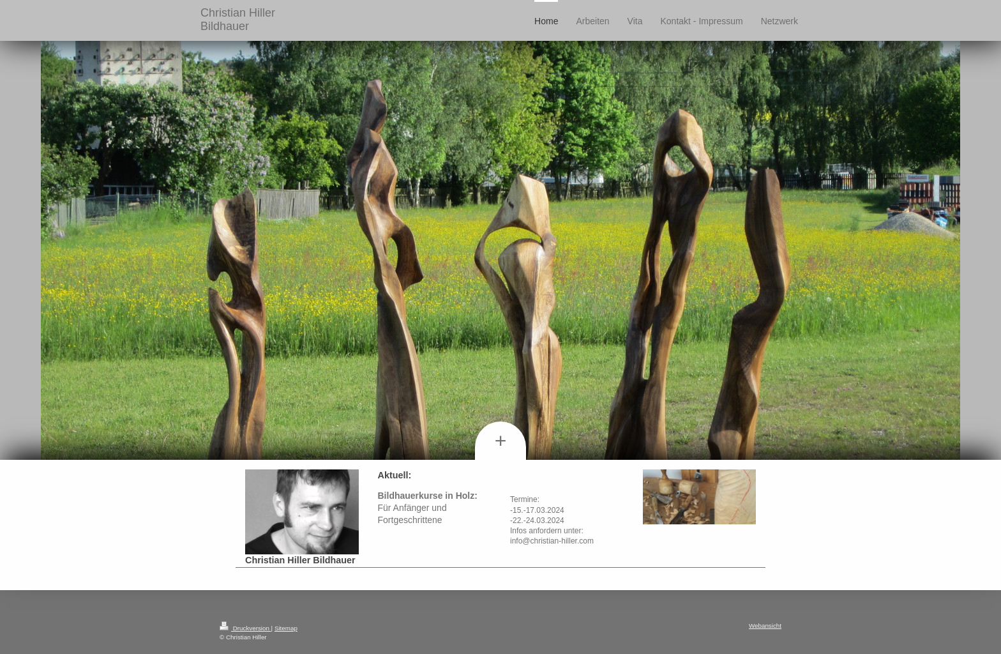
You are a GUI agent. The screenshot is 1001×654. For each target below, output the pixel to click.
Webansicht (765, 625)
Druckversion (245, 628)
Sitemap (286, 628)
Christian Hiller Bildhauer (237, 19)
